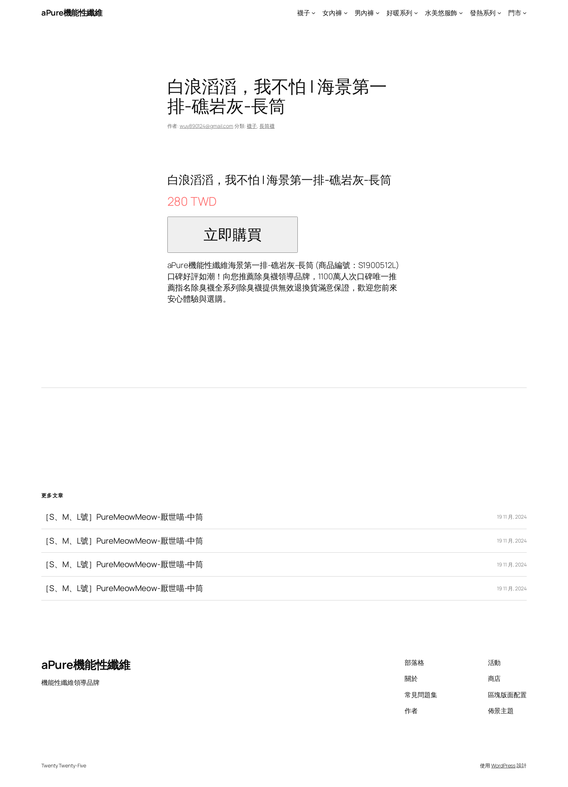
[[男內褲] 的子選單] (378, 13)
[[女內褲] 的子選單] (346, 13)
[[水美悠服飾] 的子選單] (461, 13)
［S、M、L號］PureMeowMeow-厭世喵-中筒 (122, 517)
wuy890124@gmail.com (206, 125)
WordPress (503, 765)
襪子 (252, 125)
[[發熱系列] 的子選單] (499, 13)
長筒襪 (267, 125)
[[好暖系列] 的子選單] (416, 13)
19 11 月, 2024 (512, 516)
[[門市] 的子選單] (525, 13)
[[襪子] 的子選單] (314, 13)
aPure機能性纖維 (71, 12)
